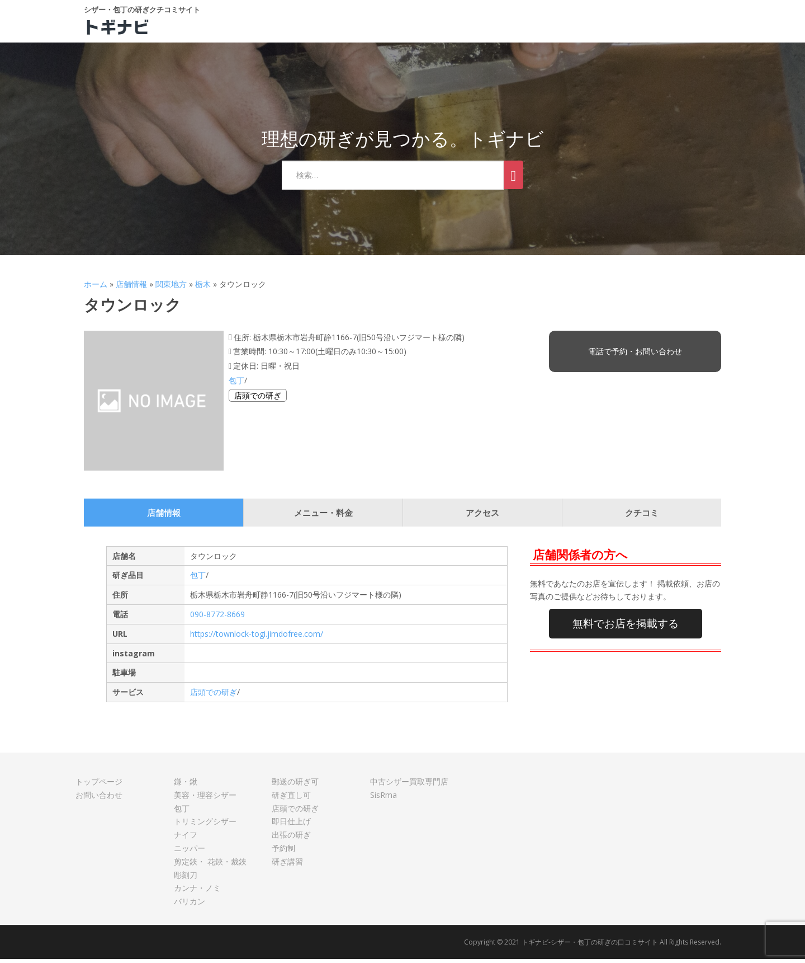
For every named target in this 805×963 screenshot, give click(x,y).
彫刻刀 (185, 878)
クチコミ (642, 516)
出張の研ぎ (291, 838)
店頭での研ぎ (257, 399)
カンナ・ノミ (197, 891)
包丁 (236, 384)
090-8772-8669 (217, 618)
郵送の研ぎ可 (295, 785)
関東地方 (171, 288)
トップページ (98, 785)
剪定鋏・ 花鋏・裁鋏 (210, 865)
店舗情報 (131, 288)
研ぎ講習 (287, 865)
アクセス (482, 516)
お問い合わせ (98, 798)
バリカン (189, 905)
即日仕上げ (291, 825)
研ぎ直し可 (291, 798)
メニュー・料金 (323, 516)
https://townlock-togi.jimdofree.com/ (256, 637)
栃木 (203, 288)
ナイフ (185, 838)
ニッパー (189, 852)
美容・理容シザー (205, 798)
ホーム (95, 288)
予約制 (283, 852)
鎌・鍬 (185, 785)
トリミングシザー (205, 825)
